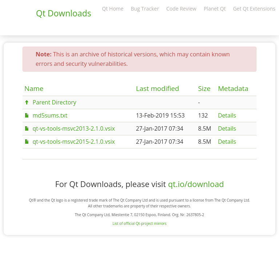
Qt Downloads (63, 13)
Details (227, 115)
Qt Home (113, 8)
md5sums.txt (50, 115)
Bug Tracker (145, 8)
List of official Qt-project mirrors (140, 223)
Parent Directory (54, 102)
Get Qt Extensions (254, 8)
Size (204, 88)
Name (34, 88)
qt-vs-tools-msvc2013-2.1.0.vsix (74, 128)
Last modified (157, 88)
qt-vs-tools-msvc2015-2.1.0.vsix (74, 142)
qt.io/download (196, 184)
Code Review (181, 8)
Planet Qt (215, 8)
